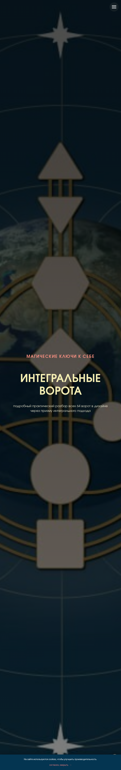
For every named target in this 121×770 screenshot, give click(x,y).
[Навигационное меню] (114, 7)
